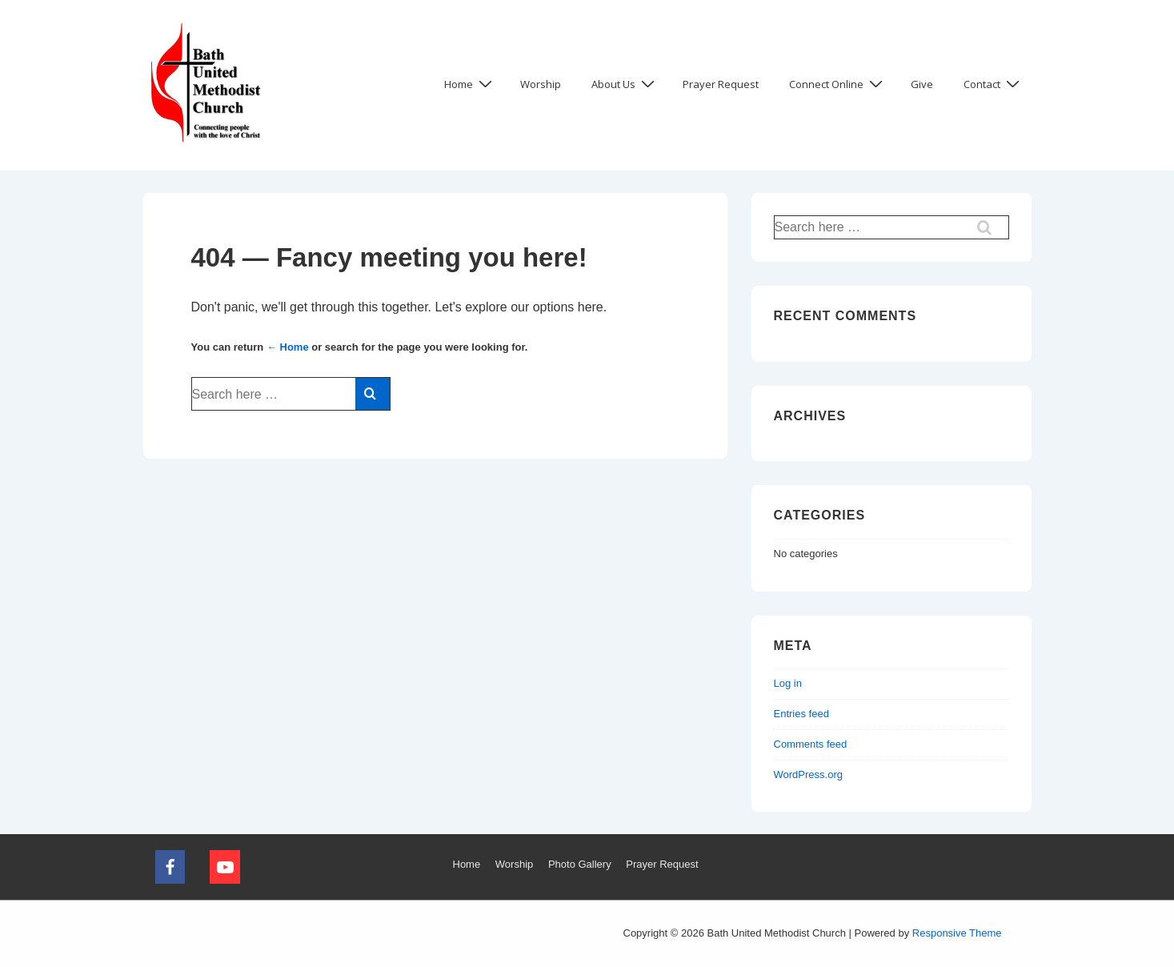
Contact (994, 83)
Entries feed (801, 714)
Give (922, 84)
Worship (540, 84)
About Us (625, 83)
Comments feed (810, 744)
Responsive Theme (957, 933)
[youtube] (225, 867)
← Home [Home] (287, 347)
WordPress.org (808, 774)
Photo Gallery (579, 864)
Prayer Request (721, 84)
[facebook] (170, 867)
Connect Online (838, 83)
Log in (788, 683)
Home (470, 83)
